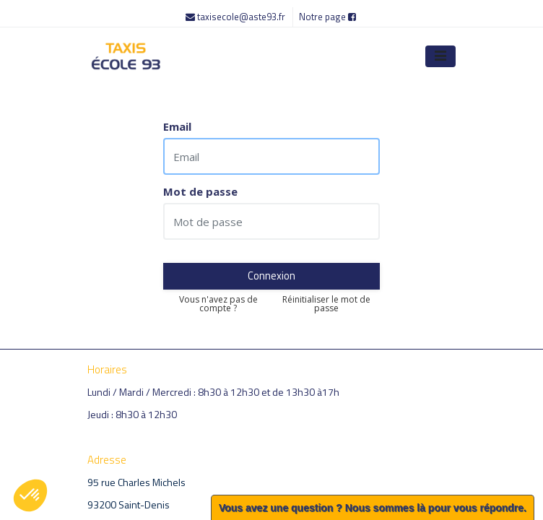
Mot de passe (200, 191)
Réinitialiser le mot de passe (326, 304)
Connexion (271, 275)
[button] (30, 495)
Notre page (327, 16)
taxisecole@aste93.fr (236, 16)
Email (177, 126)
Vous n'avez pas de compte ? (218, 304)
